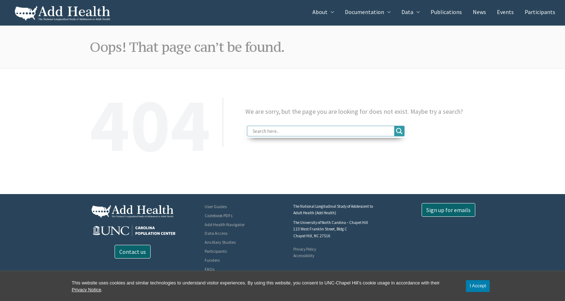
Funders (212, 260)
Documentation (364, 11)
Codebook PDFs (218, 215)
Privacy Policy (304, 249)
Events (505, 11)
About (320, 11)
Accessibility (303, 255)
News (479, 11)
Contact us (132, 251)
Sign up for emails (448, 210)
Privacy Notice (86, 289)
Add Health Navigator (225, 224)
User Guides (216, 206)
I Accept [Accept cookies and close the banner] (478, 285)
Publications (446, 11)
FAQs (209, 269)
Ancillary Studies (220, 242)
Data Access (216, 233)
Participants (540, 11)
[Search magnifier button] (399, 131)
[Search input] (323, 131)
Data (407, 11)
